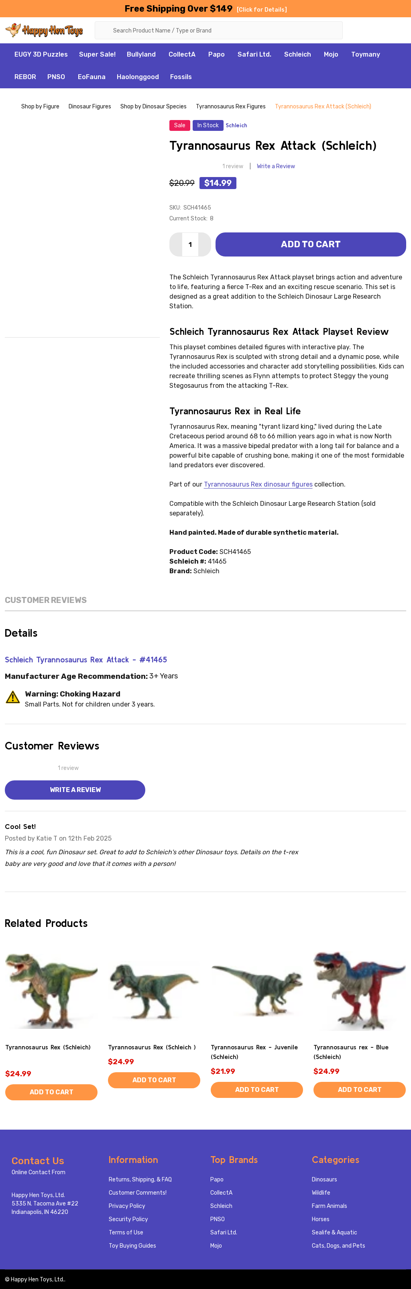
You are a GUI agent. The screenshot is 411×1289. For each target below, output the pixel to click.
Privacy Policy (127, 1206)
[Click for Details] (262, 9)
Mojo (331, 54)
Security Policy (128, 1219)
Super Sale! (97, 54)
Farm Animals (329, 1206)
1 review (232, 166)
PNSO (56, 77)
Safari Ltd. (254, 54)
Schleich (297, 54)
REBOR (25, 77)
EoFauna (92, 77)
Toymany (365, 54)
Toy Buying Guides (132, 1245)
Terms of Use (126, 1232)
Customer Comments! (138, 1192)
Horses (321, 1219)
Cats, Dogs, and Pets (338, 1245)
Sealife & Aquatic (334, 1232)
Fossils (181, 77)
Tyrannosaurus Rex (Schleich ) (152, 1047)
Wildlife (321, 1192)
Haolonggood (138, 77)
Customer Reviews (46, 600)
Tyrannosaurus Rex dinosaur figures (258, 484)
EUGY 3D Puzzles (41, 54)
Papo (216, 54)
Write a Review (276, 166)
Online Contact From (38, 1172)
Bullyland (141, 54)
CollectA (182, 54)
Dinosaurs (324, 1179)
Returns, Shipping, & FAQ (140, 1179)
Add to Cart (311, 244)
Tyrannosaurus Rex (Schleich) (48, 1047)
